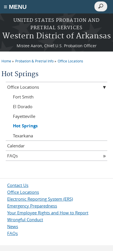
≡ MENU (15, 6)
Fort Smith (23, 97)
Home (6, 61)
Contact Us (17, 185)
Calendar (16, 146)
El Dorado (22, 106)
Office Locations (70, 61)
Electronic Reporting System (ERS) (40, 199)
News (12, 226)
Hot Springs (25, 126)
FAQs (12, 156)
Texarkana (23, 136)
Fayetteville (24, 116)
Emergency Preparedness (32, 206)
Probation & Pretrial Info (34, 61)
